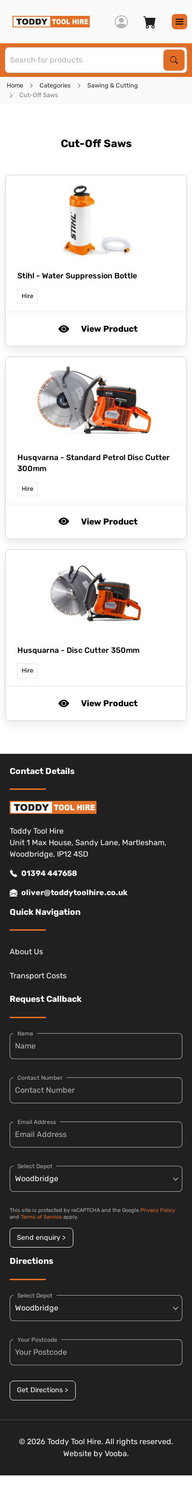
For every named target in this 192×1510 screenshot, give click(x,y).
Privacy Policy (157, 1210)
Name (25, 1033)
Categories (55, 85)
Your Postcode (37, 1339)
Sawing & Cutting (112, 85)
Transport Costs (38, 975)
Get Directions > (42, 1390)
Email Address (36, 1122)
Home (15, 85)
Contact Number (40, 1077)
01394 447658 (43, 873)
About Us (26, 951)
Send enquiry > (41, 1238)
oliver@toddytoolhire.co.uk (68, 893)
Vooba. (117, 1453)
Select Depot (35, 1166)
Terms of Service (41, 1217)
